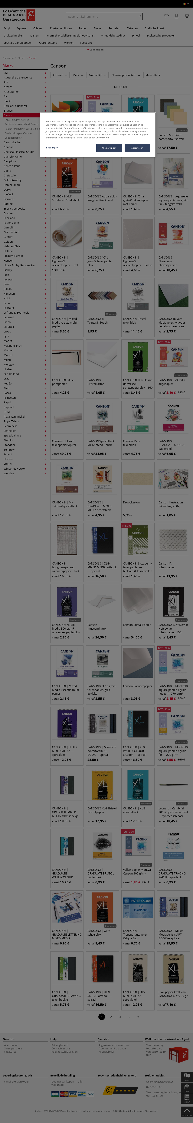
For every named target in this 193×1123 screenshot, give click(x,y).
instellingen (52, 147)
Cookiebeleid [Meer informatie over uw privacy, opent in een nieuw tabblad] (102, 137)
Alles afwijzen (109, 147)
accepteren (137, 147)
